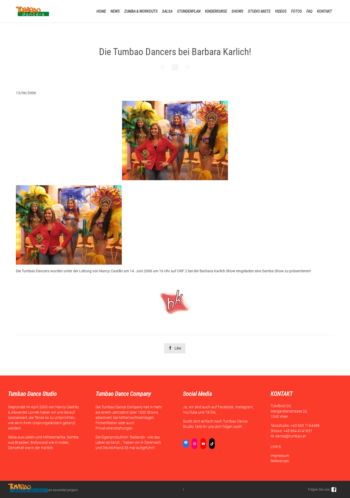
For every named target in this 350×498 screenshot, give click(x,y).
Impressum (280, 456)
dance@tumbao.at (290, 436)
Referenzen (280, 461)
